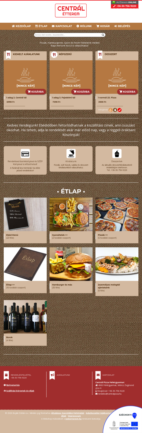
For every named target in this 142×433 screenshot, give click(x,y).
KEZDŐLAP (21, 26)
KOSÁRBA (36, 91)
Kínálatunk (70, 161)
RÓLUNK (84, 26)
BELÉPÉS (122, 26)
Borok (9, 336)
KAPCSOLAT (62, 26)
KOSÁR (103, 26)
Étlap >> (10, 283)
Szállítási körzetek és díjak (20, 389)
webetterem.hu (73, 417)
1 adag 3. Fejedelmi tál (63, 97)
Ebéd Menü (12, 234)
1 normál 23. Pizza (107, 97)
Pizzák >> (103, 234)
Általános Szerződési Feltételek (67, 412)
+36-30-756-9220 (124, 6)
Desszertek (116, 161)
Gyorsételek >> (60, 234)
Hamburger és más (62, 283)
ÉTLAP (41, 26)
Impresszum (74, 414)
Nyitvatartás (13, 384)
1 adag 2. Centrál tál (16, 97)
